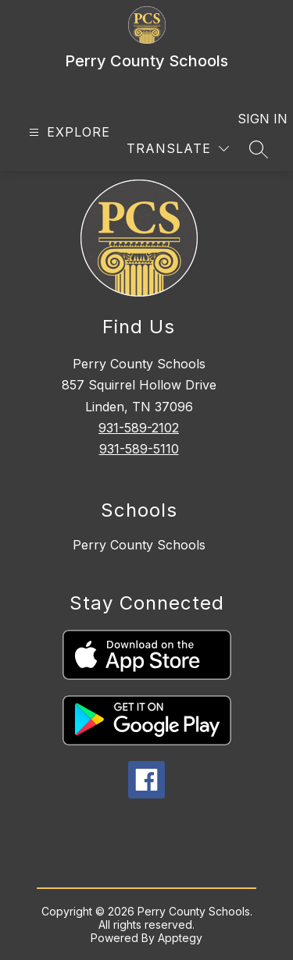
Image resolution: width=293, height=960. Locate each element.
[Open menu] (67, 132)
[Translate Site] (178, 148)
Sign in (253, 118)
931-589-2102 (138, 428)
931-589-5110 (139, 449)
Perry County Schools (139, 545)
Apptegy (180, 937)
